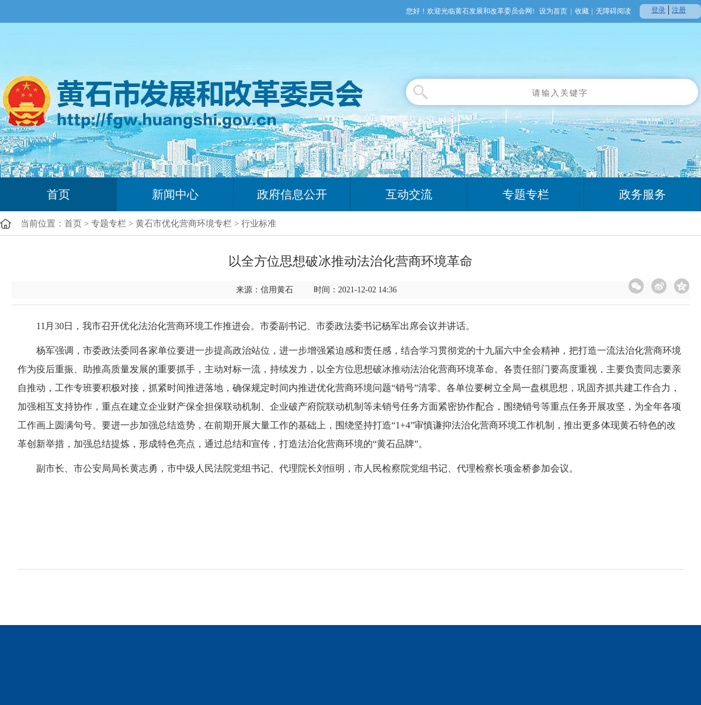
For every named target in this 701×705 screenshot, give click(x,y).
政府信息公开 (292, 194)
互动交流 (409, 194)
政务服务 (642, 194)
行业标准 (258, 223)
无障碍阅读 (613, 11)
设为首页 (553, 11)
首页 (58, 194)
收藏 (582, 11)
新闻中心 (175, 194)
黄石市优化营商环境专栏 (184, 223)
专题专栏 (525, 194)
